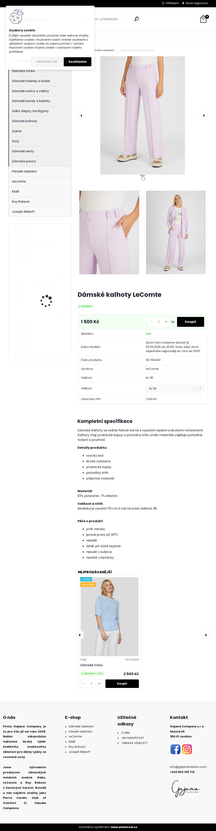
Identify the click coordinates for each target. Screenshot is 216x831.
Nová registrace (197, 3)
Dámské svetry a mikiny (30, 91)
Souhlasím (77, 61)
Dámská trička (23, 71)
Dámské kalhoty (24, 121)
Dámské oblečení (102, 50)
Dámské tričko (92, 665)
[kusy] (159, 322)
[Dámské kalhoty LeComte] (142, 115)
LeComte (19, 181)
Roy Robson (21, 202)
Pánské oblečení (24, 171)
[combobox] (175, 389)
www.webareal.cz (124, 827)
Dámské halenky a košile (31, 81)
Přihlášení (172, 3)
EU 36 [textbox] (152, 389)
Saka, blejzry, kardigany (30, 111)
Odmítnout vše (46, 62)
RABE (15, 191)
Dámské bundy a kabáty (31, 101)
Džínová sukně (44, 287)
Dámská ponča (24, 161)
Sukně (16, 131)
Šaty (15, 141)
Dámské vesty (23, 151)
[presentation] (81, 115)
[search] (136, 19)
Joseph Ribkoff (23, 212)
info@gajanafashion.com (188, 767)
